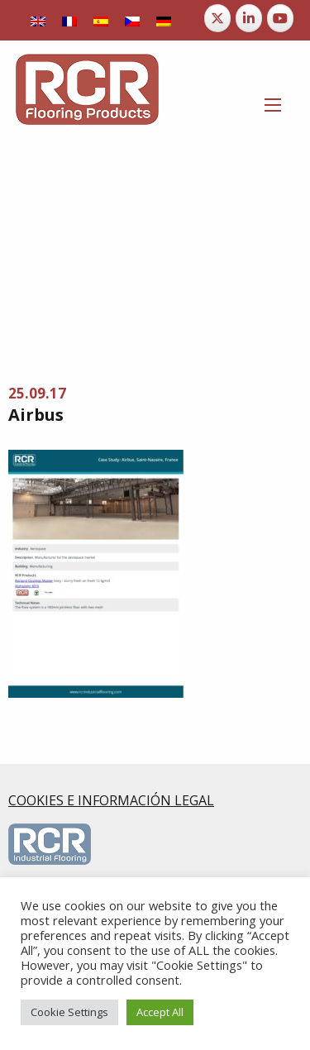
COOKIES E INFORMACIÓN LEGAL (111, 800)
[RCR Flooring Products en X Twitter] (217, 18)
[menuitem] (38, 20)
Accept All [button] (160, 1012)
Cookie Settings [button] (69, 1012)
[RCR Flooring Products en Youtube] (280, 18)
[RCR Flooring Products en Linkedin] (249, 18)
